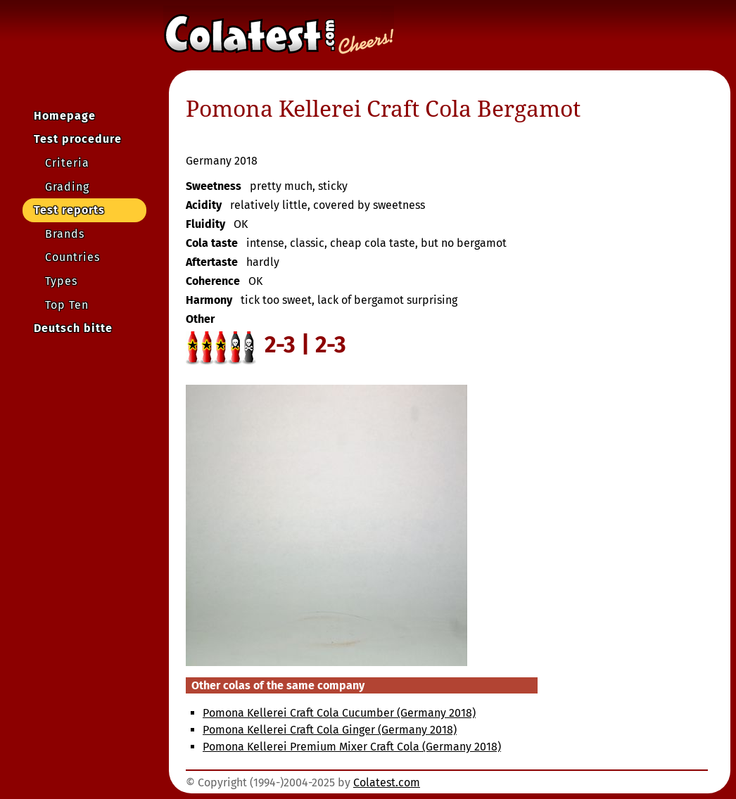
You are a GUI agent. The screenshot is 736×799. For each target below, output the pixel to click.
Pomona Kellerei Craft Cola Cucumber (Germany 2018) (339, 713)
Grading (67, 186)
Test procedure (78, 139)
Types (61, 281)
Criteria (67, 163)
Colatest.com (386, 782)
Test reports (69, 210)
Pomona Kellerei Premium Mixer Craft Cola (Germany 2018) (352, 746)
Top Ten (67, 305)
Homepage (65, 115)
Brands (64, 234)
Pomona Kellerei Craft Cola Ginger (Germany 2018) (330, 729)
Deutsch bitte (73, 328)
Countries (72, 257)
